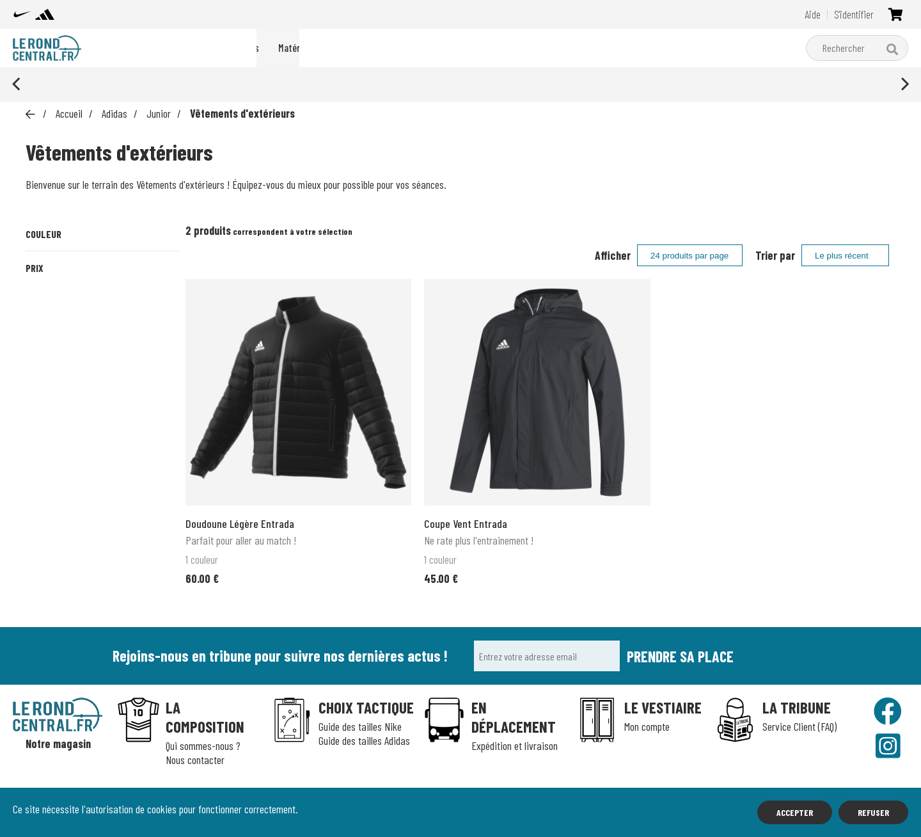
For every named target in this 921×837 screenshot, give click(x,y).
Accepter (794, 812)
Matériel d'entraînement (491, 47)
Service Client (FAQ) (799, 726)
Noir (51, 281)
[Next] (904, 84)
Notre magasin (58, 744)
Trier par (775, 255)
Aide (813, 14)
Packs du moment (300, 47)
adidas (408, 47)
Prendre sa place (680, 656)
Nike (366, 47)
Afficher (613, 255)
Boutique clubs (593, 47)
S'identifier (854, 14)
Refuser (873, 812)
